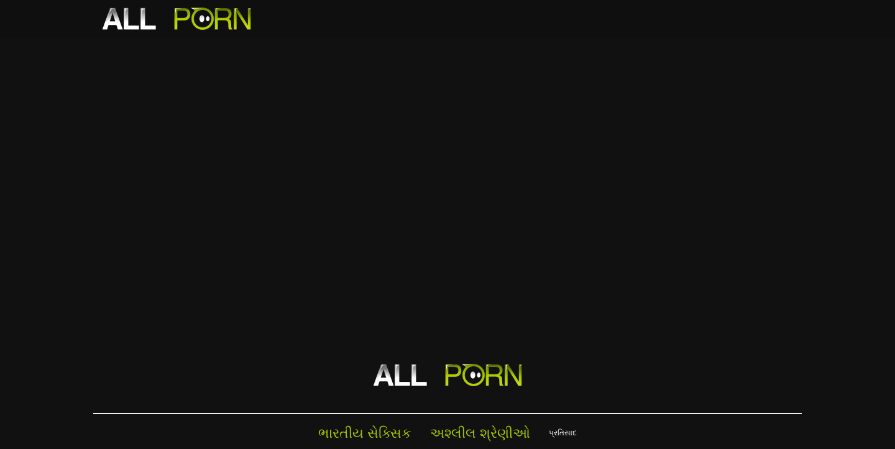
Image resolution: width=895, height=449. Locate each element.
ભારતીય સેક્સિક (364, 433)
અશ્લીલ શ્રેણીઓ (480, 433)
